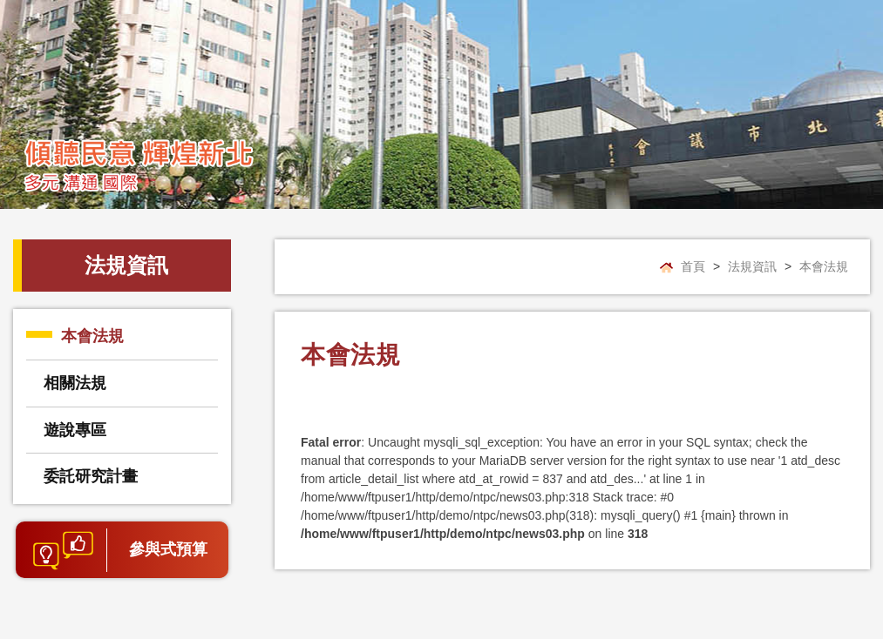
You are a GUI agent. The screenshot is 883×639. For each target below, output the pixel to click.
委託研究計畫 (91, 476)
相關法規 (75, 383)
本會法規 (92, 336)
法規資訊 (752, 266)
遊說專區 (75, 430)
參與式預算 (168, 549)
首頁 (693, 266)
